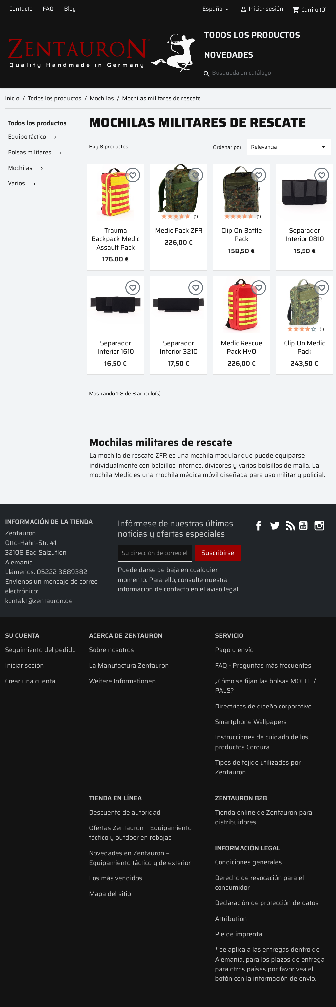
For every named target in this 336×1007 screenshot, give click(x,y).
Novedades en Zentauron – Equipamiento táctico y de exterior (140, 858)
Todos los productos (252, 34)
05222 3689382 (62, 572)
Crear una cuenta (30, 681)
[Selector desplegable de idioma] (216, 8)
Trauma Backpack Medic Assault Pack (116, 239)
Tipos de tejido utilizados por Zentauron (258, 767)
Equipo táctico (27, 136)
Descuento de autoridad (124, 812)
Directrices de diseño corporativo (263, 706)
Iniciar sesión (24, 665)
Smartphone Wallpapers (251, 722)
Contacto (20, 8)
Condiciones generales (248, 862)
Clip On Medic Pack (304, 347)
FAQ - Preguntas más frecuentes (263, 665)
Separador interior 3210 (179, 347)
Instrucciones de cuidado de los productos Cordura (261, 742)
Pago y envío (234, 650)
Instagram (320, 526)
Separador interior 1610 (115, 347)
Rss (289, 526)
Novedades (228, 54)
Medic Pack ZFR (178, 231)
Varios (16, 183)
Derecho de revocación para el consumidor (259, 883)
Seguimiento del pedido (40, 650)
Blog (70, 8)
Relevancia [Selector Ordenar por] (289, 147)
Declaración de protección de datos (267, 903)
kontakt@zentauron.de (39, 601)
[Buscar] (253, 73)
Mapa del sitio (110, 894)
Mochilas (20, 168)
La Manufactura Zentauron (129, 665)
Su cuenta (22, 636)
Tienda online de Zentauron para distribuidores (263, 817)
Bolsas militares (29, 152)
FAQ (48, 8)
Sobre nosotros (111, 650)
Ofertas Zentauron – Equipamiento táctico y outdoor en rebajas (140, 833)
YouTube (304, 526)
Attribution (231, 919)
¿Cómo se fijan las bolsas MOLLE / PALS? (265, 686)
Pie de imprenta (238, 934)
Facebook (259, 526)
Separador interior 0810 (304, 235)
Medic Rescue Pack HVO (241, 347)
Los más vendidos (115, 878)
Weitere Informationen (122, 681)
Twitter (275, 526)
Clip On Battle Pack (241, 235)
